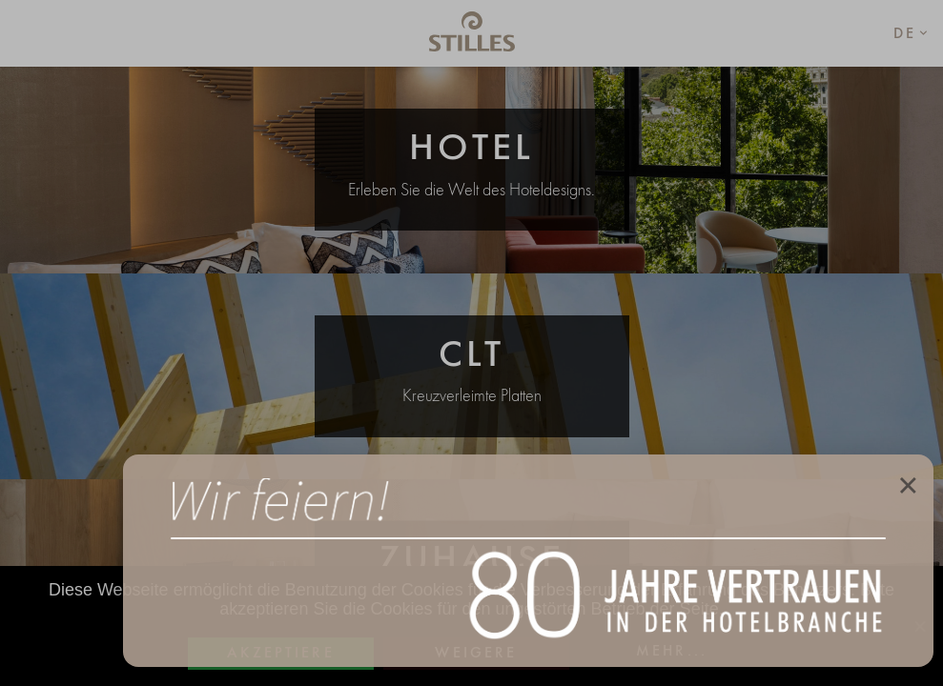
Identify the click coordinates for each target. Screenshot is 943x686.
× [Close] (907, 484)
